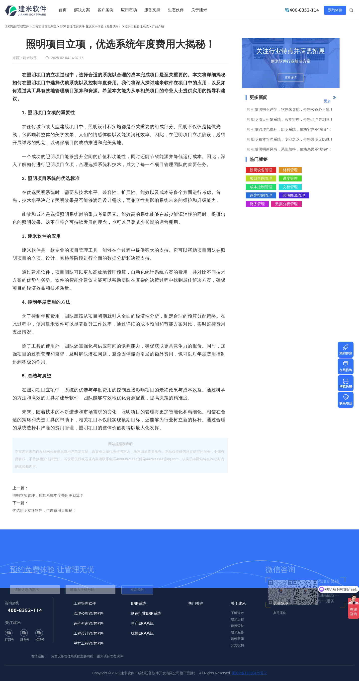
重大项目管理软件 (110, 656)
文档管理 (290, 187)
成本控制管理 (261, 187)
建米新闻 (237, 639)
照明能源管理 (294, 195)
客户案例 (105, 10)
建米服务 (237, 632)
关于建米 (199, 10)
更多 (327, 101)
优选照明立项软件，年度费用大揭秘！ (44, 510)
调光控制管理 (261, 195)
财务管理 (257, 204)
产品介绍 (158, 26)
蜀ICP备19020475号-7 (249, 673)
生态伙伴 (176, 10)
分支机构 (237, 645)
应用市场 (129, 10)
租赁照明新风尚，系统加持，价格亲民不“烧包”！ (291, 149)
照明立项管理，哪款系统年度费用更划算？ (48, 495)
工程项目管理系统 (44, 26)
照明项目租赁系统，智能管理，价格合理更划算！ (292, 119)
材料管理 (290, 170)
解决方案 (82, 10)
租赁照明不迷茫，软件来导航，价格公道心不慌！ (292, 109)
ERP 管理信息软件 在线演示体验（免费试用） (90, 26)
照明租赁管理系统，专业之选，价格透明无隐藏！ (292, 139)
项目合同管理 (261, 178)
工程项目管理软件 (17, 26)
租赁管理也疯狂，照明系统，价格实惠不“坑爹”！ (291, 129)
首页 (63, 10)
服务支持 (152, 10)
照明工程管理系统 (137, 26)
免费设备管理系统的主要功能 (72, 656)
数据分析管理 (286, 204)
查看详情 (291, 78)
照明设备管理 (261, 170)
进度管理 (290, 178)
